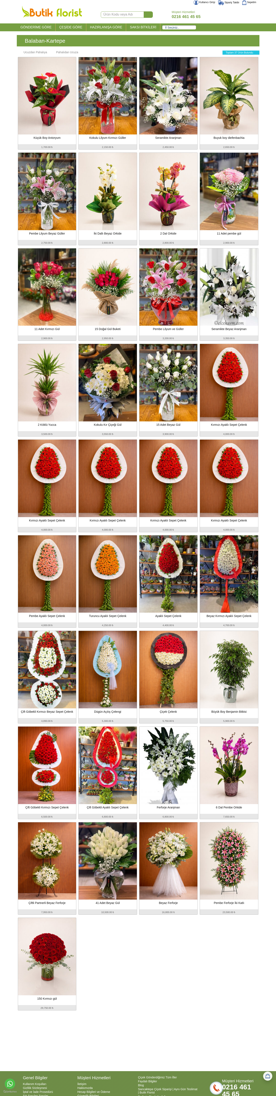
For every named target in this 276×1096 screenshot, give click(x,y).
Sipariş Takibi (228, 2)
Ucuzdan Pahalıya (33, 52)
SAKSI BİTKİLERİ (143, 27)
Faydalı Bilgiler (147, 1081)
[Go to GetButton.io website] (10, 1091)
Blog (141, 1085)
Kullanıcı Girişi (204, 2)
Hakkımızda (85, 1088)
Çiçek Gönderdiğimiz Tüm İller (157, 1077)
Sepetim (249, 2)
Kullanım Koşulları (34, 1084)
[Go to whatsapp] (10, 1084)
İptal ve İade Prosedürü (38, 1092)
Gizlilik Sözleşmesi (35, 1088)
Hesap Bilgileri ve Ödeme (93, 1092)
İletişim (81, 1084)
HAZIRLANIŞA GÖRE (106, 27)
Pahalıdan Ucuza (65, 52)
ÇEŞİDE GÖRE (70, 27)
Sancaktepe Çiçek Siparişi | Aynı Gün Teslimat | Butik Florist (167, 1091)
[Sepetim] (267, 1076)
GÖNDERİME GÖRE (36, 27)
